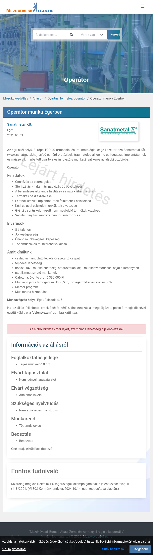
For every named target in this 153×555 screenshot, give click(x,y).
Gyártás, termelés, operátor (67, 98)
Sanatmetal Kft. (19, 124)
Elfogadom (140, 549)
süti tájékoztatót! (14, 549)
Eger (10, 130)
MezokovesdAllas (15, 98)
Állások (38, 98)
